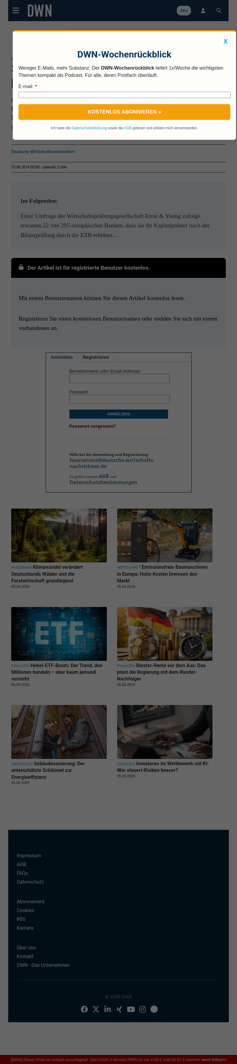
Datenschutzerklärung (89, 128)
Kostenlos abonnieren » (124, 112)
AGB (127, 128)
